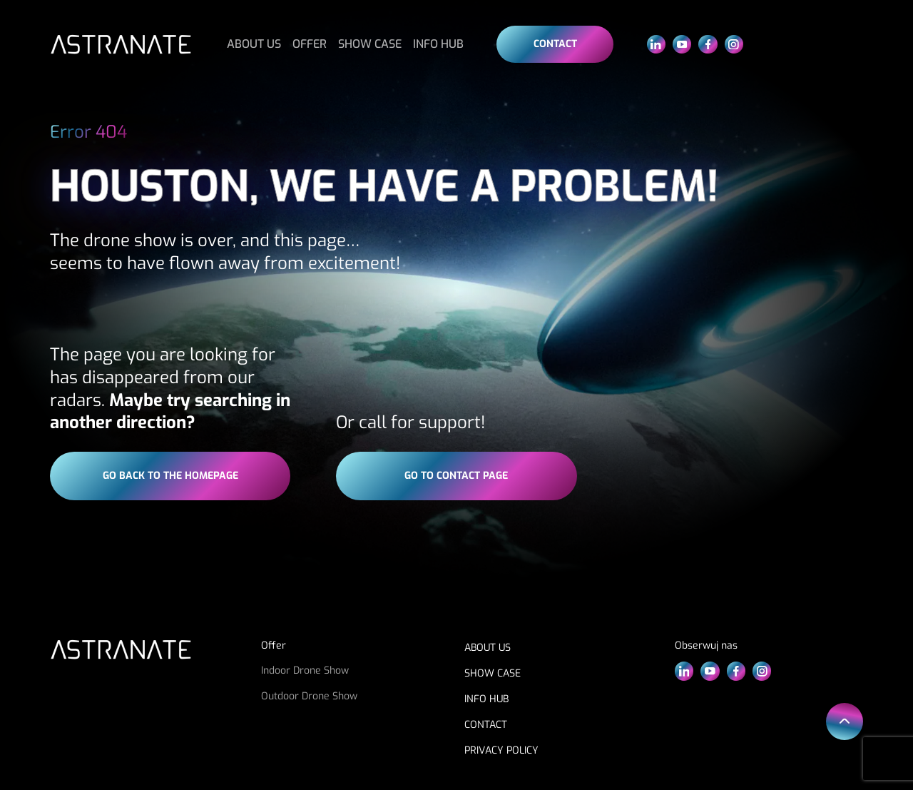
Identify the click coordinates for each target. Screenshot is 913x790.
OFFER (309, 43)
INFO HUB (438, 43)
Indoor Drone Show (305, 670)
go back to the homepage (170, 475)
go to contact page (456, 475)
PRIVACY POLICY (501, 750)
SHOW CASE (370, 43)
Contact (555, 44)
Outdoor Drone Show (309, 696)
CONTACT (485, 724)
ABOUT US (254, 43)
